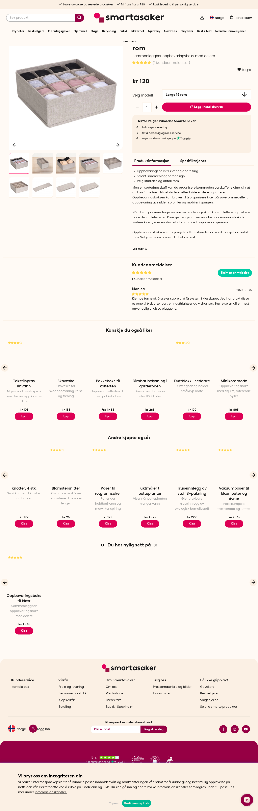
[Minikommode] (234, 381)
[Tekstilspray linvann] (24, 381)
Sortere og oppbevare (123, 51)
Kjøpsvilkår (67, 711)
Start (90, 51)
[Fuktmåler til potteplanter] (150, 489)
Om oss (111, 698)
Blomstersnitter (66, 512)
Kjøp (24, 440)
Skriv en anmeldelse (235, 297)
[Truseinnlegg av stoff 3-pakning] (192, 489)
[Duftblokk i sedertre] (192, 381)
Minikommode (234, 405)
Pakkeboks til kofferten (108, 407)
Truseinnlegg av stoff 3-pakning (192, 515)
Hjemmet (80, 31)
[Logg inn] (202, 18)
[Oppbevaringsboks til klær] (24, 596)
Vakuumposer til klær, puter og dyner (234, 518)
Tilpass (114, 803)
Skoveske (65, 405)
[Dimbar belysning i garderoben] (150, 381)
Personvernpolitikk (72, 705)
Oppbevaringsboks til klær (155, 51)
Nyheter (18, 31)
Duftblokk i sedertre (192, 405)
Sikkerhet (137, 31)
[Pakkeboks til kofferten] (108, 381)
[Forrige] (14, 168)
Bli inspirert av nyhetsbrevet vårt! (129, 734)
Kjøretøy (154, 31)
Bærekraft (113, 711)
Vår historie (114, 705)
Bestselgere (36, 31)
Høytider (186, 31)
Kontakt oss (20, 698)
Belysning (109, 31)
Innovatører (129, 41)
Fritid (123, 31)
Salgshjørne (209, 711)
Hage (94, 31)
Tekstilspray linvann (24, 407)
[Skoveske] (66, 381)
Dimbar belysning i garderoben (150, 407)
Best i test (204, 31)
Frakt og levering (71, 698)
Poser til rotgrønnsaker (108, 515)
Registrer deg (153, 741)
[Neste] (118, 168)
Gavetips (170, 31)
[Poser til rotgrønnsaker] (108, 489)
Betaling (65, 718)
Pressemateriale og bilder (172, 698)
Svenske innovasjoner (230, 31)
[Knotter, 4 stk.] (24, 489)
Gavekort (207, 698)
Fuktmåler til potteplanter (149, 515)
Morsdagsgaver (59, 31)
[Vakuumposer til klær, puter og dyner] (234, 489)
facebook (223, 741)
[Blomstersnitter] (66, 489)
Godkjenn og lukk (136, 803)
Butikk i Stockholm (119, 718)
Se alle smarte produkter (218, 718)
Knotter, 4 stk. (24, 512)
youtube (246, 741)
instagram (235, 741)
